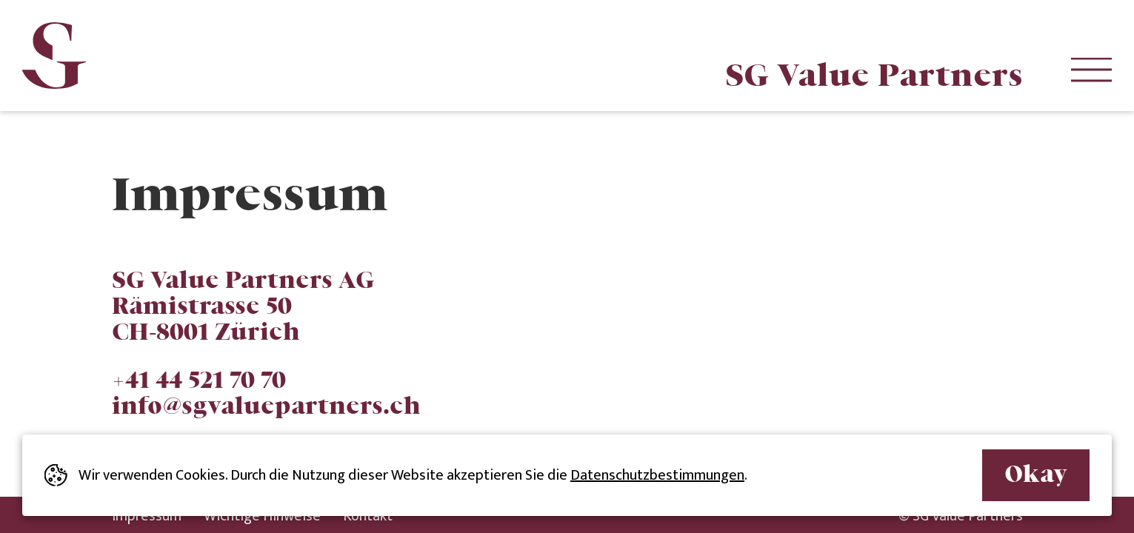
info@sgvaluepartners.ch (266, 405)
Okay (1035, 473)
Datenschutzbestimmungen (657, 475)
